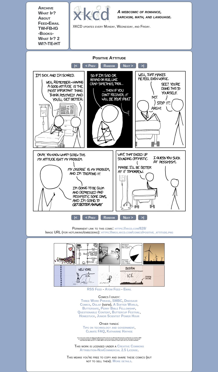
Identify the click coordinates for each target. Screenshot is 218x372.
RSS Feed (94, 289)
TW (41, 28)
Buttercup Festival (126, 312)
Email (54, 23)
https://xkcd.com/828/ (130, 228)
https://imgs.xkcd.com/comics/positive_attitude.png (137, 232)
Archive (45, 7)
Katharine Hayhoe (120, 331)
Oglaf (96, 304)
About (44, 18)
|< (75, 65)
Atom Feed (112, 289)
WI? (42, 43)
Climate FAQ (95, 331)
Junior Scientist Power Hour (118, 316)
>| (142, 65)
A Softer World (125, 304)
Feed (42, 23)
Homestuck (87, 316)
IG (55, 28)
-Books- (46, 33)
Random (109, 65)
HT (57, 43)
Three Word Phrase (95, 300)
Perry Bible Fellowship (118, 308)
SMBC (117, 300)
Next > (128, 65)
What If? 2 (49, 38)
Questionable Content (93, 312)
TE (50, 43)
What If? (47, 12)
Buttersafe (90, 308)
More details (122, 361)
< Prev (90, 65)
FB (49, 28)
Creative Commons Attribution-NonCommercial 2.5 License (112, 348)
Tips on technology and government (109, 327)
